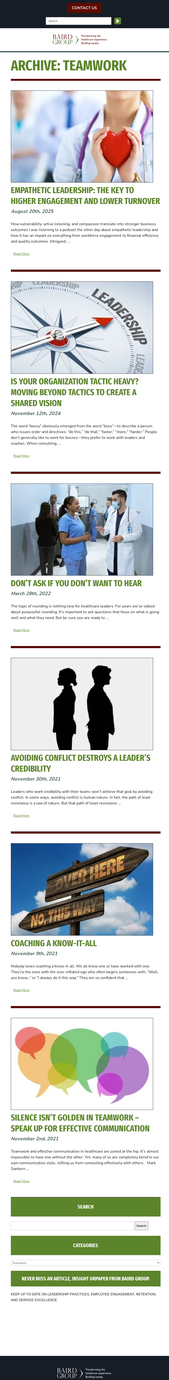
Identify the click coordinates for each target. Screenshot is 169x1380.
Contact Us (84, 8)
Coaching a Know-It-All (54, 943)
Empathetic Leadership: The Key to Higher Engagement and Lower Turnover (85, 195)
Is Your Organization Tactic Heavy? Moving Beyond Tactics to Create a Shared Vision (75, 392)
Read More (21, 254)
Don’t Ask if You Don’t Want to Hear (76, 583)
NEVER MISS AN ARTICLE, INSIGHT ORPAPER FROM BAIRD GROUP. (86, 1278)
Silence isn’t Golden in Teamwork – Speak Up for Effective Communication (80, 1123)
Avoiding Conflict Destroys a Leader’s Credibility (80, 763)
